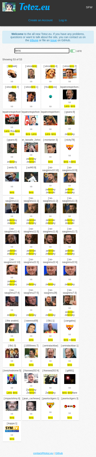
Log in (63, 20)
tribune (34, 40)
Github (59, 453)
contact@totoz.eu (43, 453)
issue (53, 40)
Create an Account (40, 20)
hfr (12, 81)
